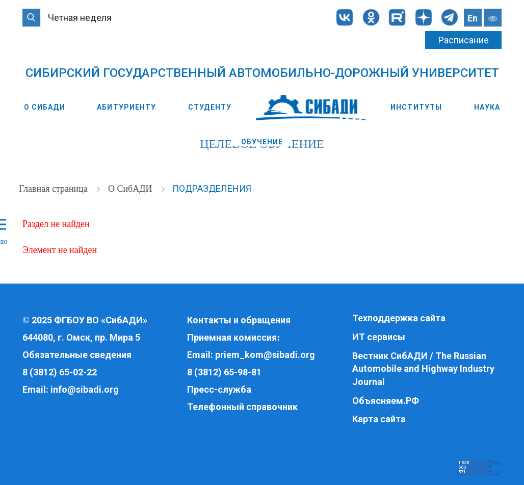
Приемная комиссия (232, 337)
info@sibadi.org (84, 389)
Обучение (262, 142)
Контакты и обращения (239, 320)
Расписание (463, 40)
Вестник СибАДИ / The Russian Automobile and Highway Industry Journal (423, 368)
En (472, 18)
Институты (416, 107)
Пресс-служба (219, 389)
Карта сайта (379, 419)
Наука (487, 107)
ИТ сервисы (378, 336)
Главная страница (54, 189)
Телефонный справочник (242, 406)
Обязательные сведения (77, 354)
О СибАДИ (44, 107)
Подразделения (211, 188)
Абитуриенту (126, 107)
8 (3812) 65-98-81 (224, 372)
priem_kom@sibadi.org (265, 354)
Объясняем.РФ (385, 400)
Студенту (209, 107)
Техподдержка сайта (399, 318)
